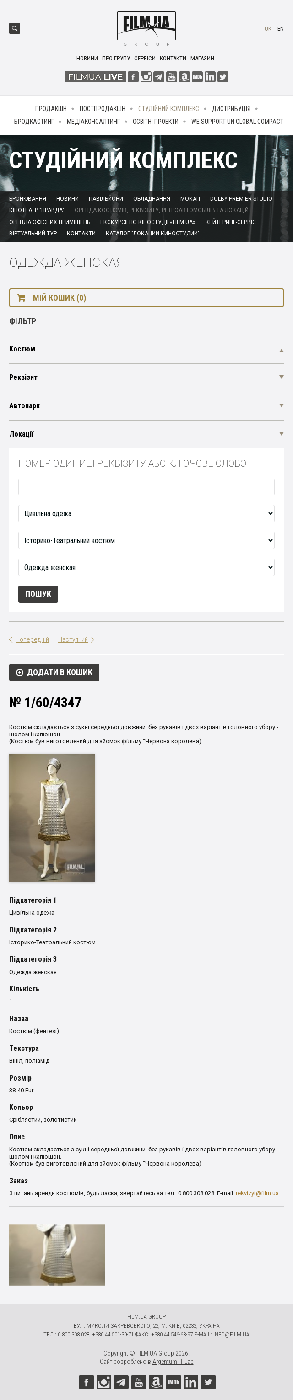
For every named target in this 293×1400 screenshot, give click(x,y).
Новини (87, 58)
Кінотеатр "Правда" (37, 210)
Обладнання (151, 199)
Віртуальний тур (33, 233)
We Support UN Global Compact (237, 121)
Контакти (173, 58)
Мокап (190, 199)
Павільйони (106, 199)
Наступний (73, 639)
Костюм (22, 349)
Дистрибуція (231, 108)
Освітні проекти (156, 121)
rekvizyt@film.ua (257, 1193)
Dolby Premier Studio (241, 199)
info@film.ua (231, 1334)
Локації (21, 434)
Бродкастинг (34, 121)
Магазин (202, 58)
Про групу (116, 58)
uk (268, 28)
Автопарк (24, 405)
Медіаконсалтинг (93, 121)
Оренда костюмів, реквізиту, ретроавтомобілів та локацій (162, 210)
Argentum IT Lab (173, 1361)
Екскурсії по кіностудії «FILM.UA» (147, 222)
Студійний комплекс (168, 108)
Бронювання (27, 199)
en (280, 28)
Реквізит (23, 377)
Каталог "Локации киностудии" (153, 233)
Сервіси (145, 58)
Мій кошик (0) (59, 298)
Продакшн (51, 108)
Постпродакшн (102, 108)
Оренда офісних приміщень (49, 222)
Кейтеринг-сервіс (231, 222)
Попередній (32, 639)
